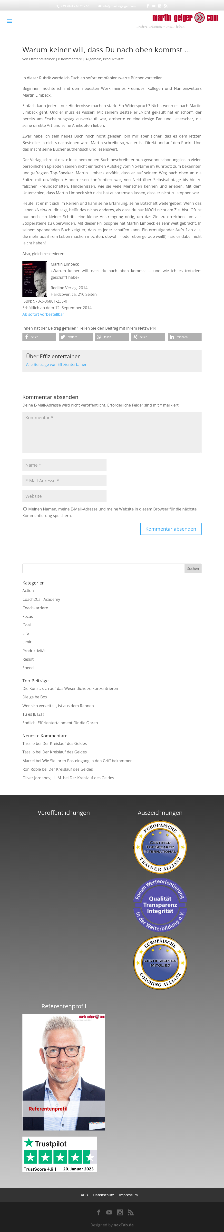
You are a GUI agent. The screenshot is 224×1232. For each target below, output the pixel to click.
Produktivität (113, 59)
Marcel (28, 760)
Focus (27, 616)
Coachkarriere (35, 608)
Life (25, 633)
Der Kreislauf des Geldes (64, 743)
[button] (39, 337)
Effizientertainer (42, 59)
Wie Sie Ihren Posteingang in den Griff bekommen (87, 760)
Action (28, 590)
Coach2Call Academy (41, 599)
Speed (28, 667)
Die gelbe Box (34, 697)
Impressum (128, 1195)
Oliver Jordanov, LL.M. (42, 777)
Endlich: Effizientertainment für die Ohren (60, 722)
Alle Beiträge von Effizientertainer (56, 364)
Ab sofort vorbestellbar (43, 314)
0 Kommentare (70, 59)
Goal (26, 625)
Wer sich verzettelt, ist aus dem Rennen (58, 705)
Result (28, 659)
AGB (84, 1195)
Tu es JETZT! (33, 714)
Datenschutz (103, 1195)
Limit (26, 642)
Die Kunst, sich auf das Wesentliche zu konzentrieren (70, 688)
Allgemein (93, 59)
